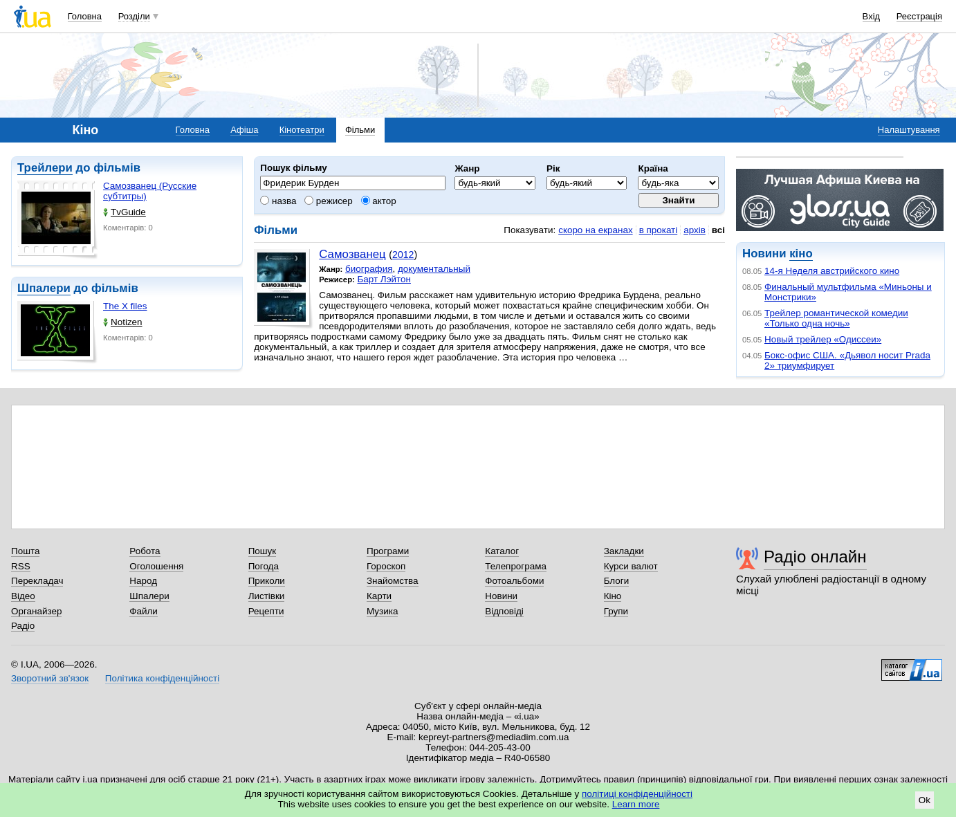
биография (368, 269)
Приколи (266, 581)
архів (694, 230)
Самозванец (352, 254)
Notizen (123, 322)
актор (378, 201)
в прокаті (658, 230)
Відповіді (504, 611)
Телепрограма (515, 566)
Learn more (636, 804)
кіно (800, 253)
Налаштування (909, 130)
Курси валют (631, 566)
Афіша (244, 130)
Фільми (360, 130)
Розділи (134, 16)
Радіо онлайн (815, 556)
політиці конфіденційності (637, 794)
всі (718, 230)
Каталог (502, 551)
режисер (328, 201)
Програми (388, 551)
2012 (403, 254)
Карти (379, 596)
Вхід (872, 16)
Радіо (23, 626)
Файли (143, 611)
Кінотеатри (301, 130)
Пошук (262, 551)
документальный (434, 269)
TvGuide (124, 212)
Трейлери (45, 167)
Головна (85, 16)
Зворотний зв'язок (50, 678)
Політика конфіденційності (162, 678)
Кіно (613, 596)
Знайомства (393, 581)
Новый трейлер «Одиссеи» (822, 339)
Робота (144, 551)
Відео (23, 596)
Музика (382, 611)
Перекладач (37, 581)
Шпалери (44, 288)
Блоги (616, 581)
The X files (125, 306)
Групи (616, 611)
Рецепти (266, 611)
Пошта (25, 551)
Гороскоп (386, 566)
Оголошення (156, 566)
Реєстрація (919, 16)
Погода (263, 566)
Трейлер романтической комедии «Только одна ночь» (836, 318)
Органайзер (36, 611)
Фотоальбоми (514, 581)
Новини (501, 596)
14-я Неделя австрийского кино (831, 271)
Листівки (266, 596)
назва (278, 201)
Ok (924, 800)
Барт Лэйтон (384, 279)
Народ (143, 581)
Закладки (624, 551)
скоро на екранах (595, 230)
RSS (20, 566)
